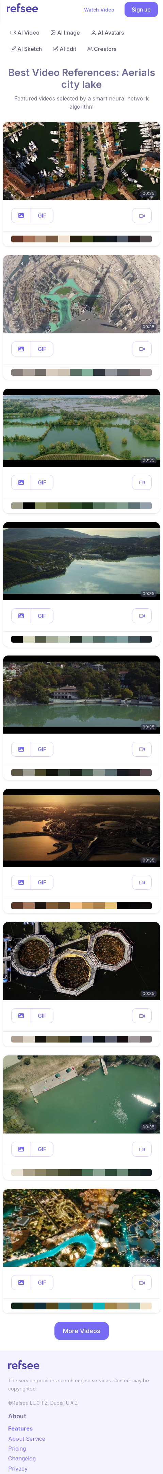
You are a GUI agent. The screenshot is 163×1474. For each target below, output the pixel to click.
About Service (26, 1438)
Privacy (18, 1468)
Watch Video (99, 10)
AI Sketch (26, 48)
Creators (101, 48)
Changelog (22, 1458)
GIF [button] (42, 215)
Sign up (141, 9)
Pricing (17, 1448)
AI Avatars (107, 32)
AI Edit (64, 48)
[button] (21, 215)
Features (20, 1428)
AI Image (65, 32)
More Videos (81, 1330)
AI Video (25, 32)
